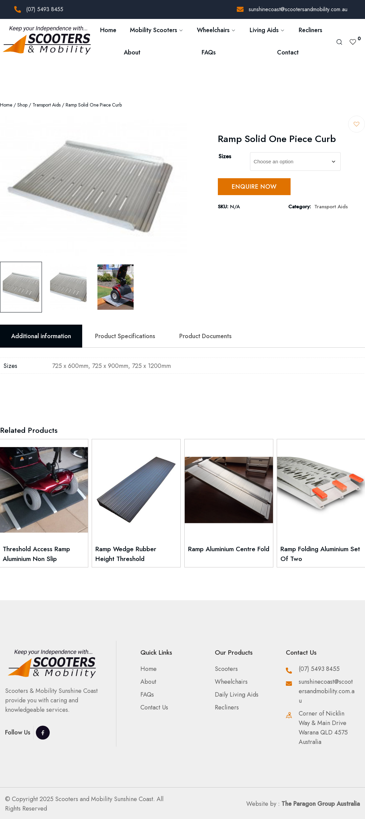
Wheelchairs (216, 30)
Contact (288, 52)
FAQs (209, 52)
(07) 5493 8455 (44, 9)
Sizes (225, 156)
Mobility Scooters (157, 30)
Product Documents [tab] (205, 336)
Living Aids (267, 30)
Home (108, 30)
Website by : (303, 803)
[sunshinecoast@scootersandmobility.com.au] (240, 9)
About (132, 52)
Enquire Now (254, 186)
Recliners (310, 30)
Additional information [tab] (41, 336)
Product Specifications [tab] (125, 336)
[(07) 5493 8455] (17, 9)
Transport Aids (46, 104)
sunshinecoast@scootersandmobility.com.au (298, 9)
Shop (22, 104)
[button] (356, 124)
